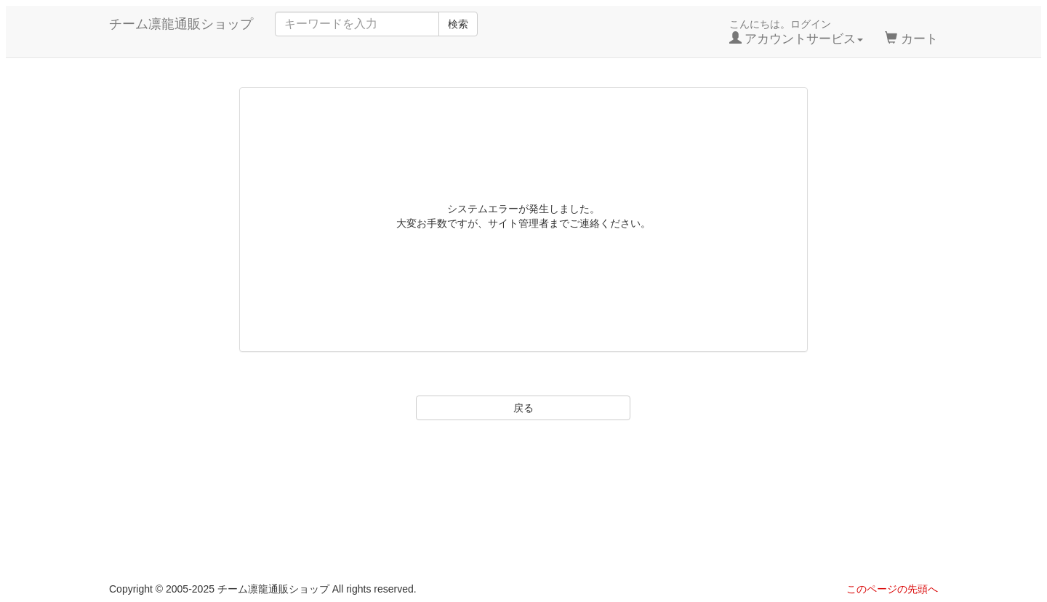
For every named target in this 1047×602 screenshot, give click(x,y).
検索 (458, 24)
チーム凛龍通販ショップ (181, 24)
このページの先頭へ (892, 589)
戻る (523, 408)
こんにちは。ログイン (796, 32)
